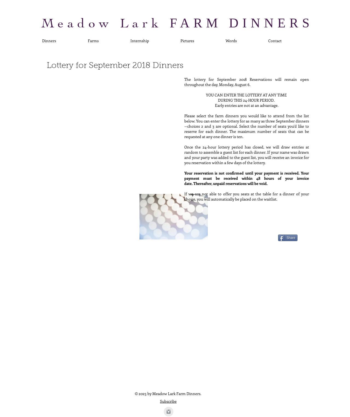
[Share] (288, 238)
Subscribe (168, 401)
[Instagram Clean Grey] (168, 411)
